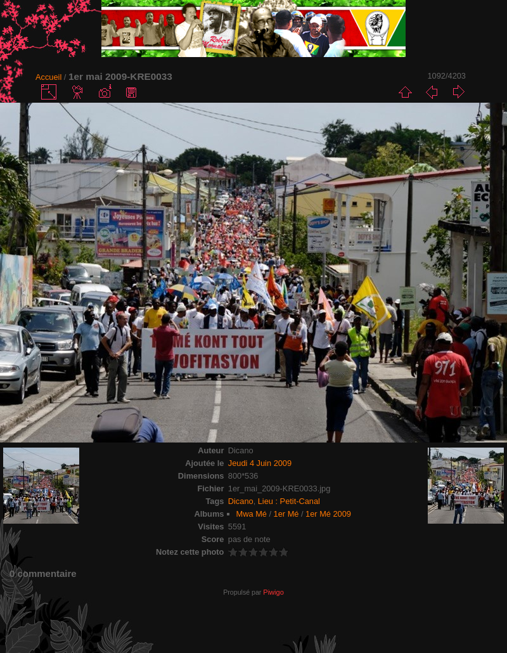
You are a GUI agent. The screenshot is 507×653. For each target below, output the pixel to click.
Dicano (241, 501)
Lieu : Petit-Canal (289, 501)
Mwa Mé (251, 514)
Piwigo (273, 592)
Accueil (48, 77)
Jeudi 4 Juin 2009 (260, 463)
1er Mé (286, 514)
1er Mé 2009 (328, 514)
